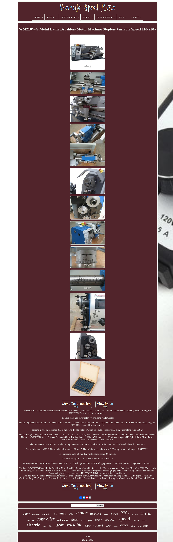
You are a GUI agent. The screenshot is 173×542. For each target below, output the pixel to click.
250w (45, 526)
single (98, 519)
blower (114, 514)
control (98, 525)
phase (74, 519)
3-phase (83, 521)
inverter (146, 513)
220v (125, 512)
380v (51, 526)
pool (90, 520)
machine (95, 514)
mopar (136, 520)
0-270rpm (143, 525)
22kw (108, 526)
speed (124, 518)
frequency (59, 513)
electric (33, 525)
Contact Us (87, 540)
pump (106, 514)
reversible (36, 514)
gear (60, 525)
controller (46, 518)
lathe (87, 525)
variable (74, 524)
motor (82, 512)
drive (124, 525)
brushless (30, 520)
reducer (110, 519)
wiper (133, 526)
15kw (71, 514)
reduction (62, 520)
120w (26, 513)
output (45, 514)
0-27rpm (135, 514)
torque (115, 526)
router (144, 520)
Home (87, 536)
